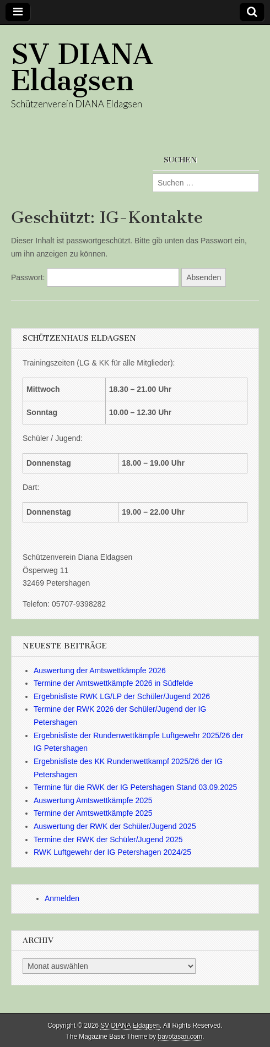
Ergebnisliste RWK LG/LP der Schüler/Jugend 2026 (122, 696)
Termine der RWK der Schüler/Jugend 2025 (108, 839)
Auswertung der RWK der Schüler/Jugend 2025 (115, 826)
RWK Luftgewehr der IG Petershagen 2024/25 (112, 852)
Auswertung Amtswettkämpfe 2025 (93, 800)
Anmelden (62, 898)
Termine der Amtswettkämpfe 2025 (93, 813)
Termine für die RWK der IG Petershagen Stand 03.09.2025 (135, 787)
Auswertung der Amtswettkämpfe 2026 (100, 670)
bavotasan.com (180, 1036)
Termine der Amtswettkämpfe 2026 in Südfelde (113, 683)
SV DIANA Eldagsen (82, 67)
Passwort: (95, 277)
